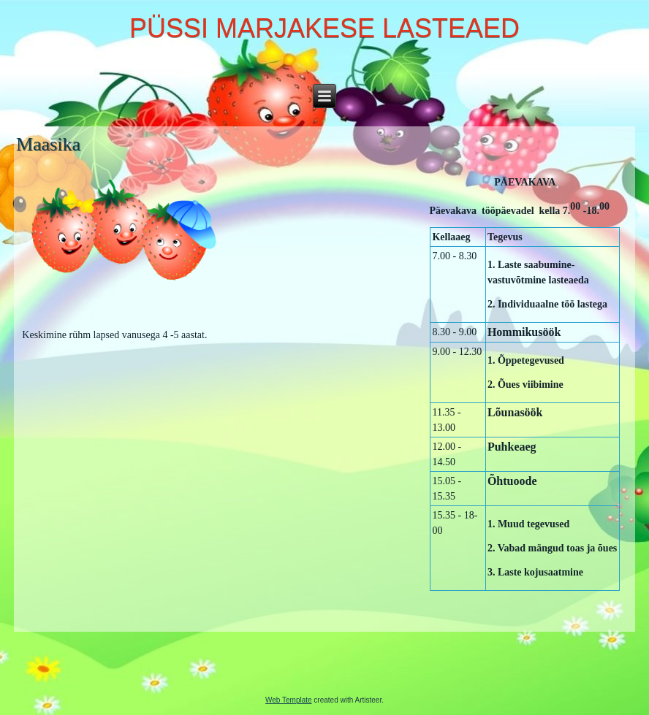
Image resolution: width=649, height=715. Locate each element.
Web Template (288, 700)
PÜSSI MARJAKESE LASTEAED (324, 28)
